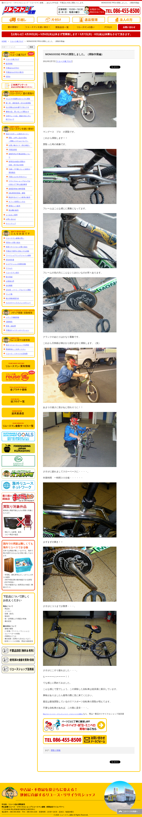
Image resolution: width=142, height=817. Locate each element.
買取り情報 (55, 750)
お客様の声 (10, 281)
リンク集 (9, 294)
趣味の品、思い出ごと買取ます (17, 112)
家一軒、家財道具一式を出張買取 (18, 103)
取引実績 (9, 277)
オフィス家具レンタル (17, 202)
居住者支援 (10, 260)
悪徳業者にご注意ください (16, 349)
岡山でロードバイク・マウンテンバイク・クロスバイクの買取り (63, 714)
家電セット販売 (14, 206)
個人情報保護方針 (12, 298)
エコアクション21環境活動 (16, 264)
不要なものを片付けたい (18, 177)
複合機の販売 (14, 210)
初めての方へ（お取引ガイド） (17, 134)
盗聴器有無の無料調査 (17, 189)
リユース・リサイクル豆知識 (16, 354)
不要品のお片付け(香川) (15, 72)
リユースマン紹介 (12, 273)
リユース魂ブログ (64, 61)
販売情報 (9, 64)
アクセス (9, 268)
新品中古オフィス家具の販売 (19, 197)
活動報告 (9, 322)
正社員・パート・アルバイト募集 (18, 290)
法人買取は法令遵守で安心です (17, 107)
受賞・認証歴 (11, 326)
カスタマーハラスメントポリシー (18, 303)
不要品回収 (13, 150)
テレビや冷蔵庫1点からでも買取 (18, 99)
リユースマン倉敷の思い (15, 238)
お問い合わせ (11, 219)
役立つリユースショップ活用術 (17, 345)
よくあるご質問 (11, 215)
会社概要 (9, 285)
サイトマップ (11, 223)
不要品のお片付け (12, 68)
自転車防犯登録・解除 (17, 193)
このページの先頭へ (130, 811)
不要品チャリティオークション (17, 330)
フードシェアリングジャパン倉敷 (18, 255)
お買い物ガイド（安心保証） (19, 145)
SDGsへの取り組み (13, 242)
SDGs (8, 77)
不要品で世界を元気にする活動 (17, 251)
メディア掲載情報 (12, 317)
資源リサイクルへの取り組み (16, 247)
